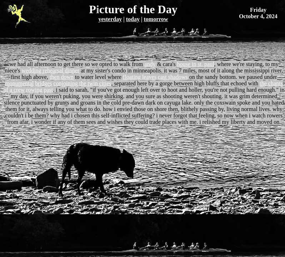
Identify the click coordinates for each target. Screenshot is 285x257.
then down (62, 77)
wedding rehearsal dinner (50, 70)
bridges (43, 83)
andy (149, 64)
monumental (19, 83)
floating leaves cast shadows (155, 77)
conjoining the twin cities (82, 83)
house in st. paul (195, 64)
